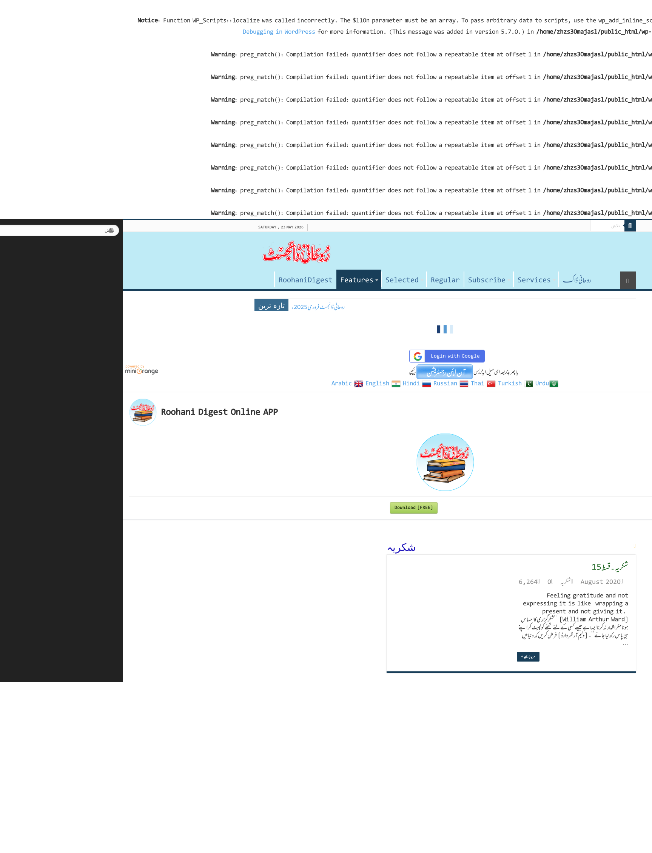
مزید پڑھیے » (409, 656)
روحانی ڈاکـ (458, 280)
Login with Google (327, 356)
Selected (283, 280)
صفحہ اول (145, 279)
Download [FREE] (295, 508)
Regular (326, 280)
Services (415, 280)
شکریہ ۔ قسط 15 (491, 567)
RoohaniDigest (187, 280)
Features (237, 280)
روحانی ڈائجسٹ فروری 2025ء (199, 307)
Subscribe (368, 280)
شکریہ (447, 582)
